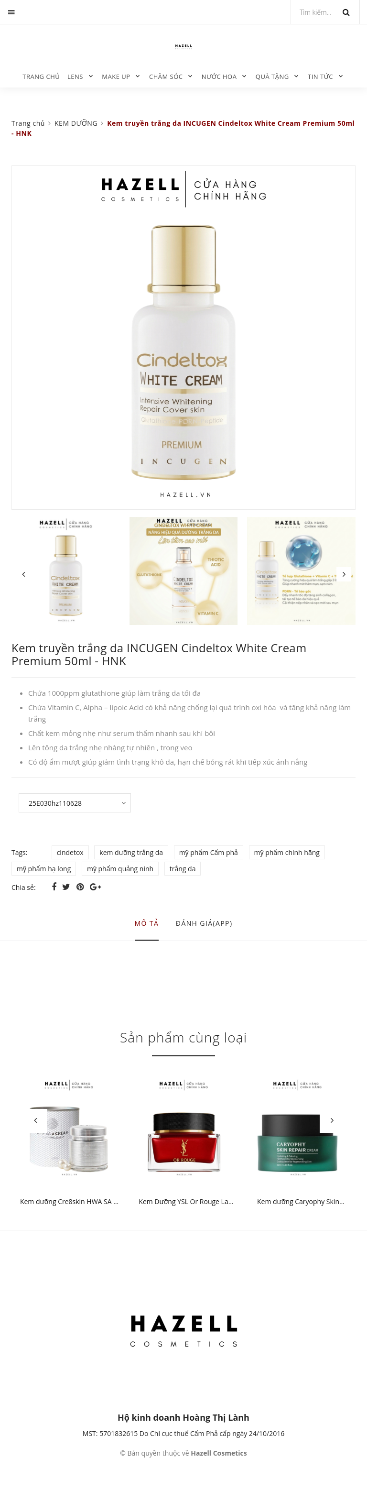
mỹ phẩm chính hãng (287, 852)
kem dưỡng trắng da (131, 852)
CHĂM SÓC (166, 76)
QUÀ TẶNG (272, 76)
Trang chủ (41, 76)
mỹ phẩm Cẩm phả (208, 852)
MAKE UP (116, 76)
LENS (75, 76)
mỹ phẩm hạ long (44, 868)
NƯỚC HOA (219, 76)
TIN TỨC (320, 76)
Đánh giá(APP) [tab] (204, 923)
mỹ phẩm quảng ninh (120, 868)
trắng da (183, 868)
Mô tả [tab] (147, 923)
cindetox (70, 852)
